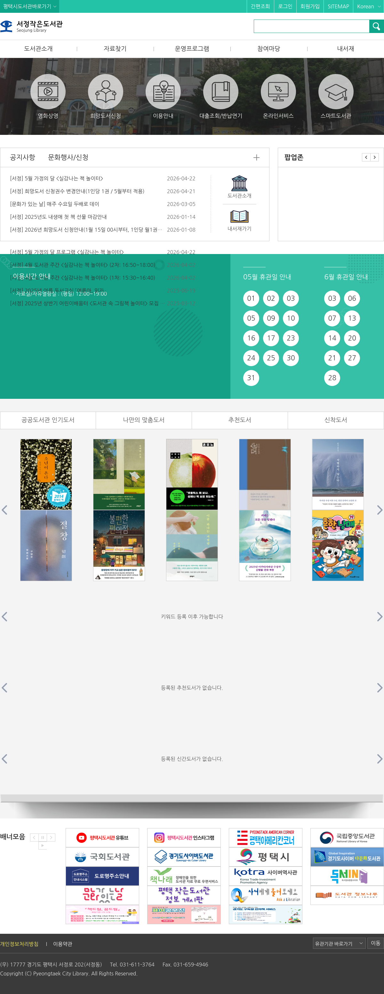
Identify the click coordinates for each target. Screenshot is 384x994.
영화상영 (48, 96)
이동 (375, 943)
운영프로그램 (192, 49)
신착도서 (335, 420)
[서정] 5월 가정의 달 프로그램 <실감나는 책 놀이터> (67, 252)
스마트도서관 (336, 96)
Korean (365, 6)
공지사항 (22, 157)
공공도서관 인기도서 (48, 420)
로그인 (285, 6)
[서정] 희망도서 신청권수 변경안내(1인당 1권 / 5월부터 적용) (77, 191)
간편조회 (260, 6)
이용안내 (163, 96)
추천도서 (239, 420)
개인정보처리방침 (19, 944)
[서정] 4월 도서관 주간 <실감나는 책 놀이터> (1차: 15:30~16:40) (82, 277)
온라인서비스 (278, 96)
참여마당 (268, 49)
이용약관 (62, 944)
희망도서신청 (105, 96)
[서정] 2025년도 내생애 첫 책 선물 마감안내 (58, 216)
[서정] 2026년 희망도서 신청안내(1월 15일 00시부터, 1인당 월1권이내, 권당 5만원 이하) (108, 229)
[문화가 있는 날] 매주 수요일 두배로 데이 (54, 204)
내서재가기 (240, 228)
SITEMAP (338, 6)
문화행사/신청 (68, 157)
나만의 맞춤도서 (143, 420)
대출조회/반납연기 (220, 96)
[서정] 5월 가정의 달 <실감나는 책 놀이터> (56, 178)
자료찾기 (115, 49)
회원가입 (310, 6)
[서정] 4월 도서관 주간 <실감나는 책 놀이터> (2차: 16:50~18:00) (82, 264)
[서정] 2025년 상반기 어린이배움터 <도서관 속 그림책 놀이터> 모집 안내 (90, 303)
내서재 (345, 49)
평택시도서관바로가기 (27, 6)
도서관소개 (38, 49)
